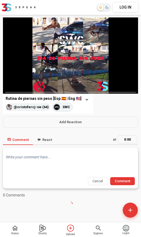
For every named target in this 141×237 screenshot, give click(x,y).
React (44, 140)
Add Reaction (70, 122)
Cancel (97, 181)
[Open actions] (130, 210)
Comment (18, 140)
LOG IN (125, 7)
